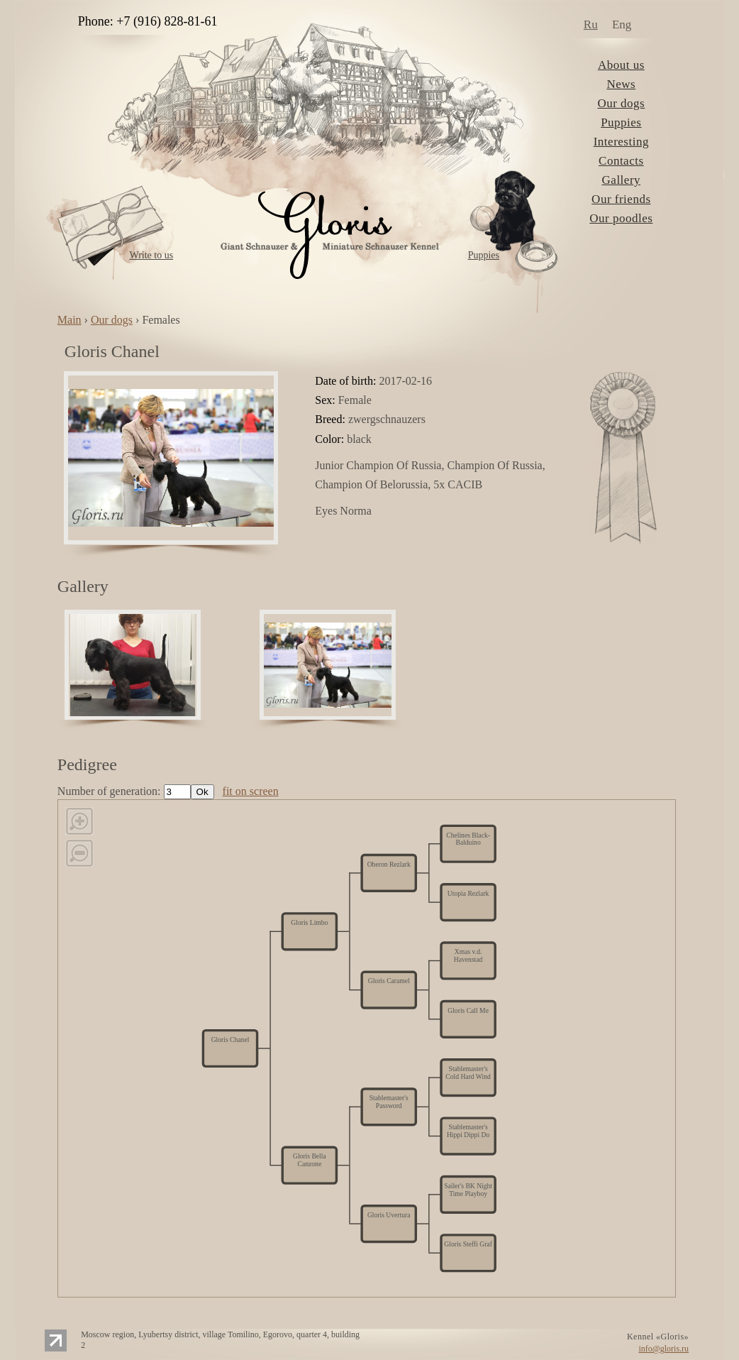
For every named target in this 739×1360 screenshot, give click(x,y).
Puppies (483, 255)
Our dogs (621, 103)
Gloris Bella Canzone (309, 1160)
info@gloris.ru (663, 1349)
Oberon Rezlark (389, 863)
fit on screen (251, 791)
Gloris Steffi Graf (468, 1244)
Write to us (151, 255)
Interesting (621, 141)
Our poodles (620, 218)
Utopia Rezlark (468, 893)
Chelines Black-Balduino (468, 838)
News (620, 84)
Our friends (620, 199)
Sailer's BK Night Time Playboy (468, 1189)
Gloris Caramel (389, 981)
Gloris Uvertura (389, 1215)
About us (621, 65)
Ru (591, 24)
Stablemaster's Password (389, 1102)
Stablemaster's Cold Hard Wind (467, 1072)
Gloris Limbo (309, 922)
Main (69, 320)
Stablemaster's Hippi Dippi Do (468, 1131)
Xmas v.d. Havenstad (468, 955)
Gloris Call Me (468, 1010)
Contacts (621, 161)
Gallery (621, 180)
